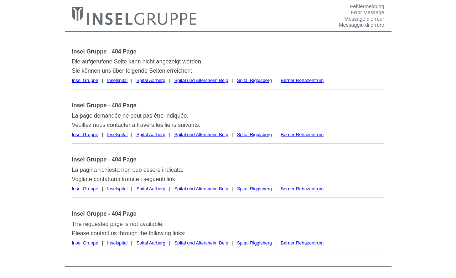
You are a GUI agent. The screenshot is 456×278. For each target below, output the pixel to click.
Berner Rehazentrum (302, 80)
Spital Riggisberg (254, 80)
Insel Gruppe (85, 80)
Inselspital (117, 80)
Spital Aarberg (150, 80)
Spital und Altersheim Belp (201, 80)
